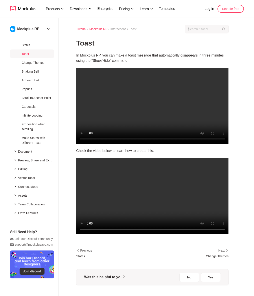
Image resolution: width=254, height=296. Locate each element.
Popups (27, 89)
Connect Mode (25, 186)
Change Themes (33, 62)
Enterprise (106, 9)
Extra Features (25, 212)
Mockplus (23, 8)
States (26, 45)
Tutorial (81, 29)
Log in (209, 9)
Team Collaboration (29, 204)
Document (22, 151)
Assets (20, 195)
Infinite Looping (32, 115)
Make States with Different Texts (33, 140)
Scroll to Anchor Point (36, 98)
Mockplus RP (98, 29)
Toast (25, 54)
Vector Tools (24, 177)
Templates (167, 9)
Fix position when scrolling (33, 126)
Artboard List (30, 80)
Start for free (230, 9)
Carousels (28, 106)
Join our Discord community (31, 239)
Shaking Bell (30, 71)
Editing (20, 168)
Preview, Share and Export (33, 160)
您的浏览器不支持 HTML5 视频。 (152, 106)
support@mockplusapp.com (31, 245)
